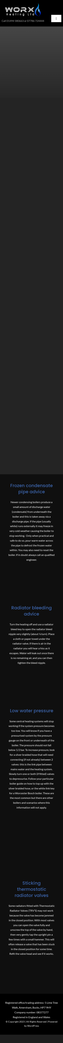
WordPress (33, 1025)
